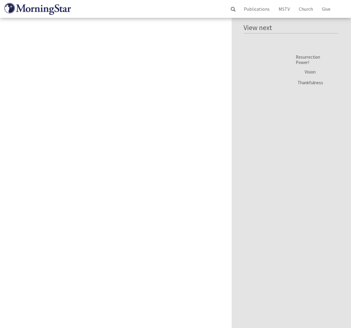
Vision (310, 72)
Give (326, 9)
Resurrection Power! (308, 59)
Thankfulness (310, 82)
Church (306, 9)
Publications (257, 9)
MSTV (284, 9)
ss (233, 9)
